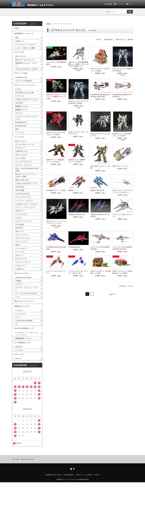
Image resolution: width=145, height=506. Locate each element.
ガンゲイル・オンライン (24, 176)
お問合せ (97, 498)
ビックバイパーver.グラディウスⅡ (122, 215)
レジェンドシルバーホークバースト (56, 272)
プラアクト (19, 304)
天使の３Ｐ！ (20, 228)
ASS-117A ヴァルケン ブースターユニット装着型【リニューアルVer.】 (56, 96)
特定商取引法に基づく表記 (53, 498)
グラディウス (20, 102)
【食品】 (17, 28)
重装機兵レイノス (21, 119)
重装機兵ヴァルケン (22, 115)
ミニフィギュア (20, 335)
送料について (80, 498)
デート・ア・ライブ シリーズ (26, 224)
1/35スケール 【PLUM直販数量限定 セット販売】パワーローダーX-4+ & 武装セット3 (78, 64)
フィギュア (19, 331)
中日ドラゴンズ (20, 58)
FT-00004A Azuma (74, 247)
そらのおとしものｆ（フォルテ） (25, 220)
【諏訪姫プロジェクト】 (22, 327)
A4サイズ (18, 382)
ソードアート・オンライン (25, 215)
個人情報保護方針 (68, 498)
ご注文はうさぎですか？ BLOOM (26, 72)
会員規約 (89, 498)
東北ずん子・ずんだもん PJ (25, 62)
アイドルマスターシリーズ (25, 155)
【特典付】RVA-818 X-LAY (76, 214)
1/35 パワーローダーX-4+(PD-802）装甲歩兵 (122, 69)
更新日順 (130, 39)
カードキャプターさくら (24, 172)
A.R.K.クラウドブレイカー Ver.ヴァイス (100, 134)
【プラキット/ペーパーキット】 (25, 90)
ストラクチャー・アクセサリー (26, 46)
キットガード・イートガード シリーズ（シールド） (26, 356)
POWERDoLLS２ (21, 82)
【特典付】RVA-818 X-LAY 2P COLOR (100, 215)
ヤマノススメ (20, 270)
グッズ (17, 339)
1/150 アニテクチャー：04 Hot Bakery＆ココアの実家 (122, 272)
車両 (16, 38)
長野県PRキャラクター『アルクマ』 (26, 66)
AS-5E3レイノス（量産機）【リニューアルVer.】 (77, 160)
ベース (17, 317)
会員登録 (108, 4)
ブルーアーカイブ (21, 260)
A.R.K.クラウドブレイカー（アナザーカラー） (78, 133)
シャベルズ (19, 373)
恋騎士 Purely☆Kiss (22, 191)
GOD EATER (20, 201)
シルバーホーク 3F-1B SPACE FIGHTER (100, 248)
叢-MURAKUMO (21, 135)
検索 (130, 12)
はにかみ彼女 (20, 242)
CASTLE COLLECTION (23, 297)
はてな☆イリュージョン (24, 238)
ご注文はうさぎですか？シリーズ (26, 107)
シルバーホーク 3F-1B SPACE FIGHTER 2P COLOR (122, 248)
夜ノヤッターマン (21, 277)
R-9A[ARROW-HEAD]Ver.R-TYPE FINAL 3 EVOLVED (100, 95)
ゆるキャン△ (20, 274)
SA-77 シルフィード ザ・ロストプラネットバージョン (56, 222)
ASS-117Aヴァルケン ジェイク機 (100, 167)
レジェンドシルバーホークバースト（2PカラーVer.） (78, 272)
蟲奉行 (17, 263)
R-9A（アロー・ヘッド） (120, 166)
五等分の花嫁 (20, 204)
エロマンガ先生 (20, 169)
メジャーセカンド (21, 267)
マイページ (120, 4)
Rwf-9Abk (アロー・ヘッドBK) (56, 190)
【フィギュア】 (19, 147)
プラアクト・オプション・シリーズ (26, 309)
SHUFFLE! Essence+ (23, 208)
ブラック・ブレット (22, 253)
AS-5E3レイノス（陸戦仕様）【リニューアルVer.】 (55, 160)
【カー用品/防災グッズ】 (23, 365)
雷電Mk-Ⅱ (71, 190)
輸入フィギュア (20, 151)
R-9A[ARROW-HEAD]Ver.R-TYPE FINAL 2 (122, 95)
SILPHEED (19, 111)
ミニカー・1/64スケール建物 (25, 49)
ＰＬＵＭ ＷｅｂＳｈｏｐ (23, 483)
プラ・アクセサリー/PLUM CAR (26, 313)
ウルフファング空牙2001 (24, 86)
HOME (48, 24)
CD (16, 346)
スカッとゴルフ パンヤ (23, 211)
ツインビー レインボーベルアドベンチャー (26, 127)
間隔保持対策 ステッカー (24, 361)
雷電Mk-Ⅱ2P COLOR (97, 190)
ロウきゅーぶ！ (20, 284)
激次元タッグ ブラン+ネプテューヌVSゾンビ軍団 (27, 187)
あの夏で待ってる (22, 162)
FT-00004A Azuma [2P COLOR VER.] (56, 248)
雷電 (16, 139)
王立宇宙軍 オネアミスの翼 (25, 98)
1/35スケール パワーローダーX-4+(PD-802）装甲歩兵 (78, 102)
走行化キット (20, 42)
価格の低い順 (107, 39)
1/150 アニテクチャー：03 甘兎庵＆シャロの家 (100, 272)
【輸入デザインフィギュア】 (24, 322)
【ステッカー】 (19, 378)
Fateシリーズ (20, 249)
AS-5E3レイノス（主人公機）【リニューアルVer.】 (122, 134)
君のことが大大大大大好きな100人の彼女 (27, 181)
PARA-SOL (19, 246)
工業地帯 (18, 300)
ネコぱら (18, 235)
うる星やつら (20, 288)
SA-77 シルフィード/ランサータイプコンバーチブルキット (123, 191)
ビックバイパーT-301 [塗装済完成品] (56, 63)
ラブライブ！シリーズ (23, 281)
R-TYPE (18, 95)
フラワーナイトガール (23, 256)
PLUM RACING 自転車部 (24, 342)
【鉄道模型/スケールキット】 (24, 34)
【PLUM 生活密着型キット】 (24, 350)
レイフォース (20, 142)
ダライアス (19, 122)
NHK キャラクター (22, 165)
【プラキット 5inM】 (21, 78)
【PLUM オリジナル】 (22, 292)
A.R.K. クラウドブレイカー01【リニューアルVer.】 (55, 133)
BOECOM (18, 370)
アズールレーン (20, 158)
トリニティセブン (21, 231)
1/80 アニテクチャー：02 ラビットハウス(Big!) (100, 69)
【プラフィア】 (19, 54)
